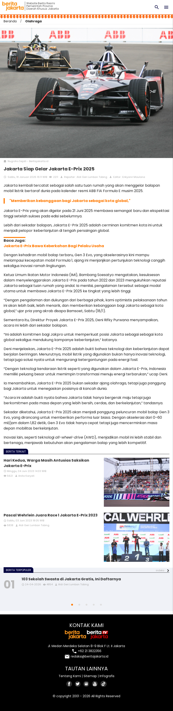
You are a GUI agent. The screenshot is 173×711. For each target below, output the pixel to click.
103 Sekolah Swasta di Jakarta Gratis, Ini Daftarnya (71, 579)
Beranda (10, 21)
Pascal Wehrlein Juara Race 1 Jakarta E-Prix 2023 (51, 515)
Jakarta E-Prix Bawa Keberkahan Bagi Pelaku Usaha (54, 246)
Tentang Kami (70, 676)
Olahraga (33, 21)
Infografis (107, 676)
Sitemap (90, 676)
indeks (160, 570)
